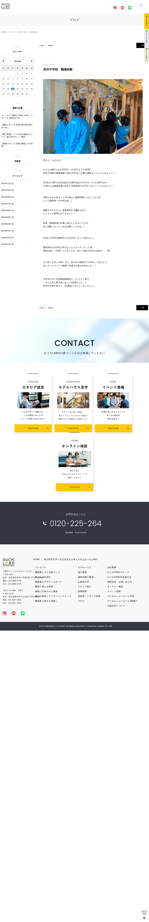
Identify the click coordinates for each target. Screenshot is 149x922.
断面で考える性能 (44, 586)
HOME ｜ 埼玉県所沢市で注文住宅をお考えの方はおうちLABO (65, 559)
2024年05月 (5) (7, 217)
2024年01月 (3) (7, 244)
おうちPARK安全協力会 (119, 577)
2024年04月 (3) (7, 224)
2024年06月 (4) (7, 210)
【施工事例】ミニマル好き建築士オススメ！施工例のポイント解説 (17, 135)
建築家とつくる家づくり (47, 572)
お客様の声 (83, 582)
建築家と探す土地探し (46, 601)
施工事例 (82, 572)
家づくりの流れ (43, 577)
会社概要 (111, 567)
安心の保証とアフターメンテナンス (53, 596)
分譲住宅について (116, 606)
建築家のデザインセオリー (48, 582)
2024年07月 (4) (7, 204)
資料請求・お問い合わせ (119, 582)
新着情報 (82, 591)
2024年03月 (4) (7, 231)
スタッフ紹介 (84, 586)
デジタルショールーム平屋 (120, 596)
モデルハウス (84, 567)
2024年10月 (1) (7, 190)
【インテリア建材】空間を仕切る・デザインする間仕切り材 (17, 116)
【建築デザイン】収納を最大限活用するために (17, 126)
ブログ (81, 601)
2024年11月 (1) (7, 183)
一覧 (142, 45)
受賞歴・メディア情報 (89, 596)
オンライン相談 (115, 586)
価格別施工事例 (86, 577)
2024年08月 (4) (7, 197)
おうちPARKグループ (118, 572)
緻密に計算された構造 (46, 591)
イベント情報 (114, 591)
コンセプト (41, 567)
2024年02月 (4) (7, 237)
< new (41, 45)
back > (51, 45)
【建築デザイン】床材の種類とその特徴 (17, 145)
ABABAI (101, 626)
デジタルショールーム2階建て (122, 601)
